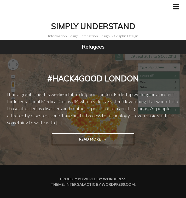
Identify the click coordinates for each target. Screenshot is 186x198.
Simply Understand (93, 26)
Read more (77, 140)
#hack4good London (93, 79)
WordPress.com (118, 184)
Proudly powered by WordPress (93, 179)
